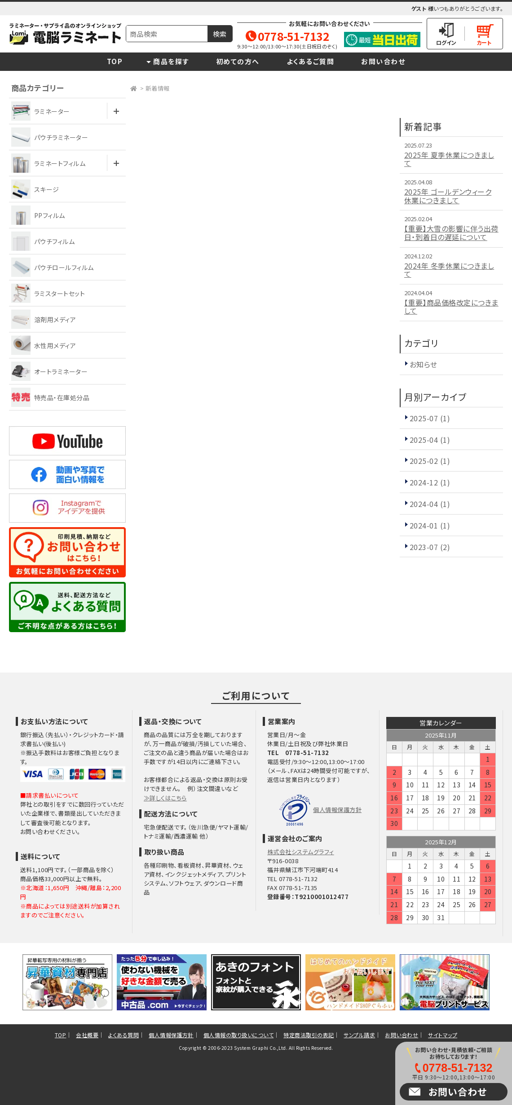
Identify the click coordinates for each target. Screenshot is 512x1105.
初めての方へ (238, 61)
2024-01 (430, 525)
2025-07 (430, 418)
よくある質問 (123, 1035)
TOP (115, 61)
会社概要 (87, 1035)
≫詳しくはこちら (165, 798)
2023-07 (430, 547)
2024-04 (430, 503)
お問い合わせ (383, 61)
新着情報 (158, 88)
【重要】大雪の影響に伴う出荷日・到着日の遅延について (451, 232)
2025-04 (430, 439)
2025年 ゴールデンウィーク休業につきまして (447, 196)
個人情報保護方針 (337, 809)
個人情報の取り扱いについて (238, 1035)
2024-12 (430, 482)
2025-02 (430, 460)
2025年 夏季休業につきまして (449, 159)
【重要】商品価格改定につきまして (451, 306)
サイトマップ (442, 1035)
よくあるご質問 (311, 61)
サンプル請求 (359, 1035)
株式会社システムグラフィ (300, 851)
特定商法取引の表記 (308, 1035)
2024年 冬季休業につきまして (449, 270)
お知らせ (423, 364)
